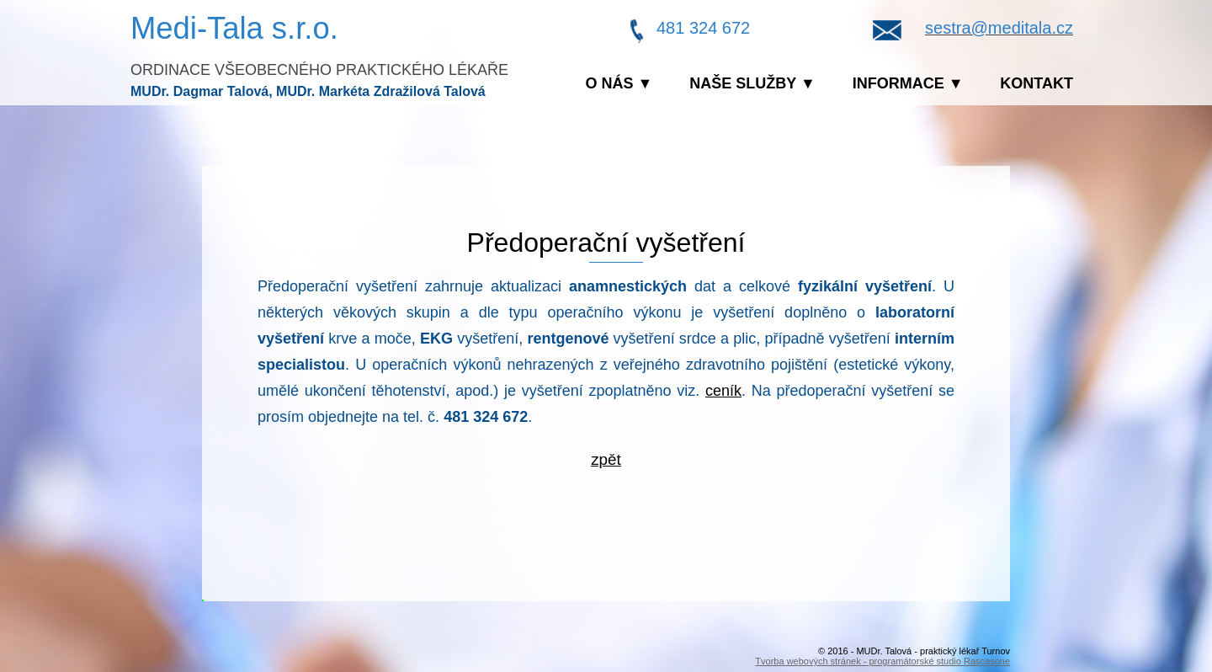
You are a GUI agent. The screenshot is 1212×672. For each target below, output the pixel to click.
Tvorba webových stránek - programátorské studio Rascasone (882, 661)
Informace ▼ (908, 83)
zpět (606, 459)
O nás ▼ (619, 83)
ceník (723, 390)
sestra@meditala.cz (999, 28)
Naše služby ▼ (752, 83)
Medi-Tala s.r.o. (234, 28)
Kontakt (1036, 83)
